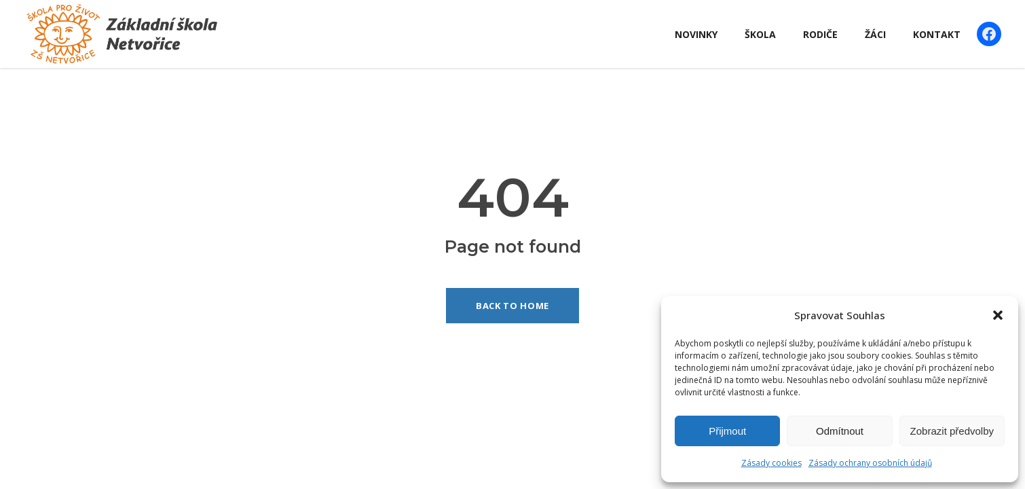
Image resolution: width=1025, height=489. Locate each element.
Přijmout (727, 431)
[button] (998, 315)
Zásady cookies (771, 463)
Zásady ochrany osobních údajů (870, 463)
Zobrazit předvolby (952, 431)
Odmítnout (839, 431)
